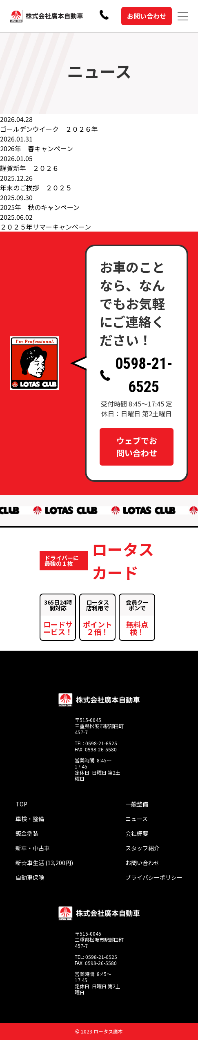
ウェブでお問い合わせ (136, 447)
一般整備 (136, 804)
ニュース (136, 819)
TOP (21, 804)
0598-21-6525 (136, 375)
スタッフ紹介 (142, 848)
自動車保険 (30, 877)
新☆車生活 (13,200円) (44, 863)
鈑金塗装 (27, 833)
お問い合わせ (146, 16)
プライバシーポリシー (153, 877)
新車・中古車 (33, 848)
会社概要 (136, 833)
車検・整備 (30, 819)
